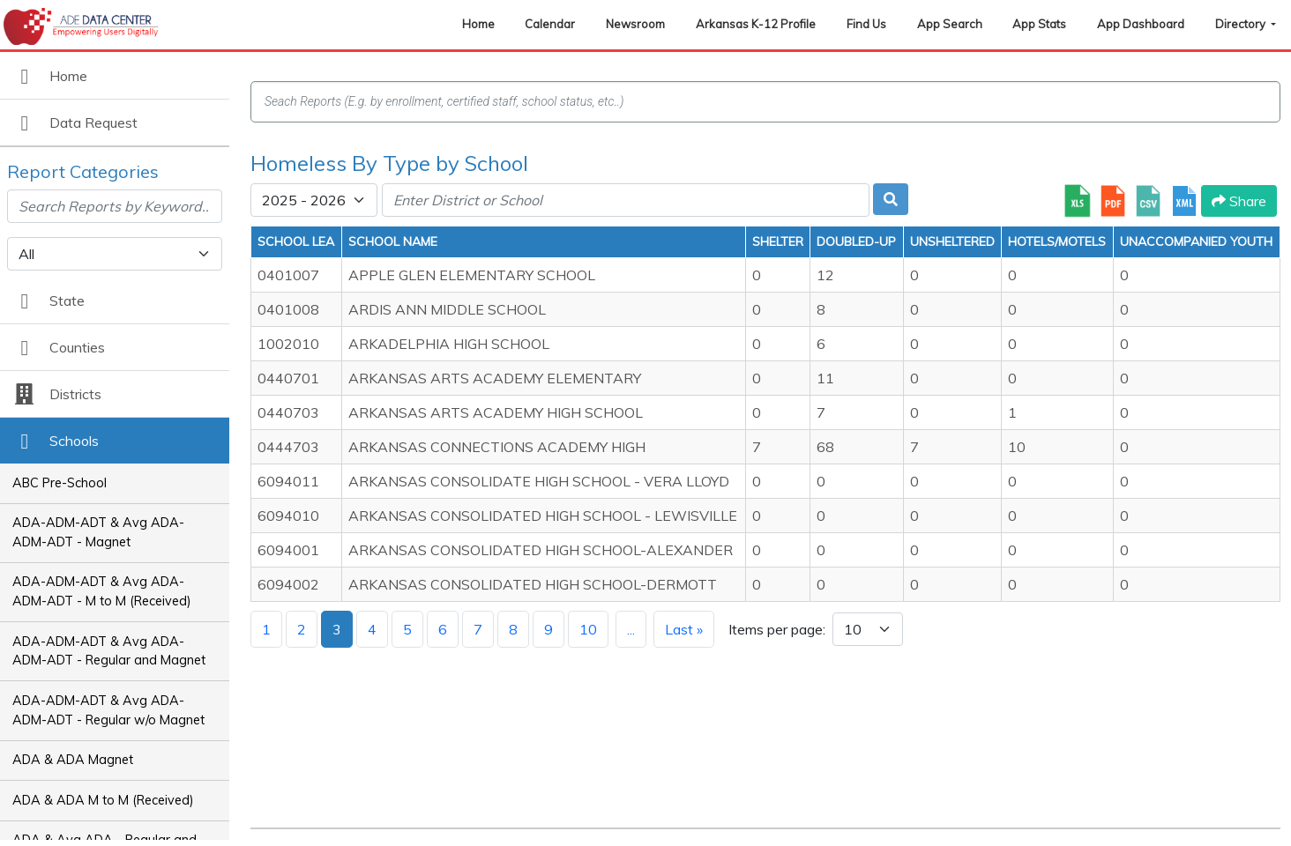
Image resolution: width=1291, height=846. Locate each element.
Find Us (866, 24)
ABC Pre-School (59, 483)
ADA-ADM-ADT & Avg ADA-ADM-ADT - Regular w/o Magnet (108, 710)
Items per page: (776, 629)
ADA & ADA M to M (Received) (103, 800)
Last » (684, 629)
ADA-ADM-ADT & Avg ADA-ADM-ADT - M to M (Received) (101, 591)
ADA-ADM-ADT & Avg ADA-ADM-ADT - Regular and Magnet (108, 651)
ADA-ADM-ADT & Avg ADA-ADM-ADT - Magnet (98, 532)
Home (478, 24)
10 (588, 629)
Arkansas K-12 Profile (756, 24)
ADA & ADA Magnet (72, 760)
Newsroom (635, 24)
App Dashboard (1140, 24)
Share (1239, 201)
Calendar (550, 24)
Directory (1241, 24)
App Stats (1039, 24)
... (631, 629)
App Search (949, 24)
